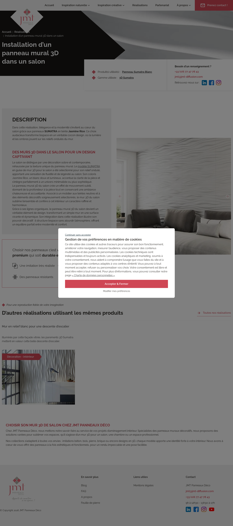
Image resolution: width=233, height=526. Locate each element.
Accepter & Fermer (116, 283)
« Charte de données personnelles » (93, 275)
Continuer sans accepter (78, 235)
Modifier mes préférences (116, 291)
